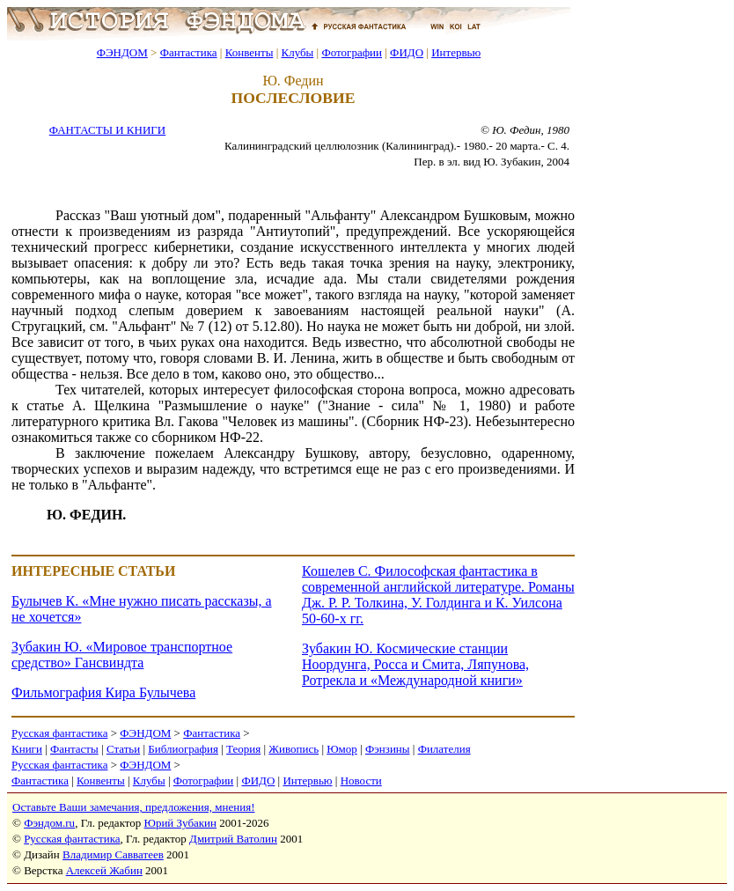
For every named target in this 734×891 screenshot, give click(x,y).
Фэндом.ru (49, 822)
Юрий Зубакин (180, 822)
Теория (243, 748)
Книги (26, 748)
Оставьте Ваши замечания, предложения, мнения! (133, 807)
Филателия (444, 748)
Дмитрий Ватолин (233, 838)
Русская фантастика (59, 733)
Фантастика (188, 52)
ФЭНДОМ (122, 52)
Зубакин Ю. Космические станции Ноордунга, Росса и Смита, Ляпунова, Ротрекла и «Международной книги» (415, 664)
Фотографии (351, 52)
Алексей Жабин (104, 870)
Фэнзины (387, 748)
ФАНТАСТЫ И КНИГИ (107, 129)
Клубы (297, 52)
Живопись (293, 748)
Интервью (456, 52)
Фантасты (74, 748)
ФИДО (406, 52)
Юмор (342, 748)
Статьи (123, 748)
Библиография (183, 748)
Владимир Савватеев (113, 854)
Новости (361, 780)
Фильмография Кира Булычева (103, 692)
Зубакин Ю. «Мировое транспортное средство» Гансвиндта (121, 654)
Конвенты (249, 52)
